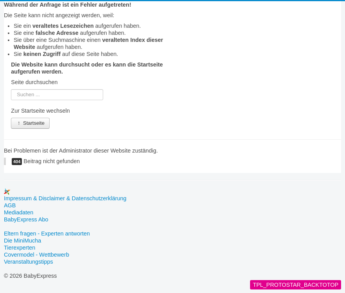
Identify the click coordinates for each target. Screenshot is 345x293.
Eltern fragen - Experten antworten (47, 233)
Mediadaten (18, 212)
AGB (10, 205)
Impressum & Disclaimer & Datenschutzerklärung (65, 198)
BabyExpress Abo (26, 219)
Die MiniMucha (22, 240)
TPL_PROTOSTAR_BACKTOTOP (295, 285)
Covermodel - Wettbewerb (36, 255)
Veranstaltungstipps (28, 262)
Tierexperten (19, 247)
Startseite (30, 123)
